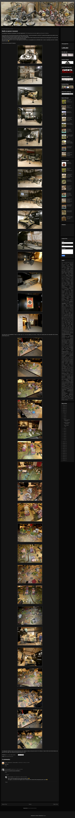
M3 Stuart (68, 324)
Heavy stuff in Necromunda (69, 211)
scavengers (71, 367)
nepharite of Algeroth (68, 343)
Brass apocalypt (64, 276)
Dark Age (68, 290)
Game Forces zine (69, 303)
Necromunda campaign (67, 341)
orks (69, 353)
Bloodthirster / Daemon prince (70, 124)
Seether (69, 370)
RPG (65, 367)
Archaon (63, 265)
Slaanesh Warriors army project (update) (70, 141)
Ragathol (66, 363)
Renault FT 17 (70, 366)
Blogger (44, 815)
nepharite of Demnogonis (67, 344)
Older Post (55, 804)
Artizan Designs (69, 265)
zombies (66, 399)
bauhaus (67, 269)
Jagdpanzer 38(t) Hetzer (68, 315)
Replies (7, 774)
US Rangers (64, 388)
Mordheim (63, 337)
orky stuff (71, 353)
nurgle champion (65, 348)
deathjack (66, 293)
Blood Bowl (70, 273)
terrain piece (70, 378)
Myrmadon (63, 338)
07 (64, 429)
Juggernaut (63, 316)
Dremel (67, 297)
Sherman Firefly (65, 372)
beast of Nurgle (66, 270)
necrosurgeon (70, 342)
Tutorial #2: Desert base (69, 163)
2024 (64, 408)
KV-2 (66, 318)
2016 (64, 450)
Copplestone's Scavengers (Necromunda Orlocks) (69, 119)
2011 (64, 458)
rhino (62, 367)
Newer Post (4, 804)
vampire (67, 388)
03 (64, 436)
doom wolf (67, 295)
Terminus (65, 378)
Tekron (63, 378)
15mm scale (63, 262)
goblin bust (67, 306)
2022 (64, 411)
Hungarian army (65, 313)
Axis (72, 266)
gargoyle (63, 305)
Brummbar (63, 277)
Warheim (71, 392)
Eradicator (64, 299)
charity (72, 285)
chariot (69, 285)
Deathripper (71, 293)
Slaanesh (64, 373)
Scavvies (64, 368)
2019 (64, 445)
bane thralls (64, 267)
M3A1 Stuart (68, 325)
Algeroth (71, 264)
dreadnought (64, 297)
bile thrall (63, 271)
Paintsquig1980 (8, 769)
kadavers (66, 316)
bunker (70, 277)
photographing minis (65, 358)
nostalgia (71, 347)
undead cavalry (64, 381)
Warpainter (64, 394)
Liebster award (70, 319)
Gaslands (67, 305)
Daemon (63, 290)
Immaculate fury (67, 314)
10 (64, 416)
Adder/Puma (71, 263)
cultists (70, 288)
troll (69, 379)
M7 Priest (70, 329)
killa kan (63, 318)
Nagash (71, 338)
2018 (64, 446)
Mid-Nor (71, 332)
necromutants (64, 342)
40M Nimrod (64, 263)
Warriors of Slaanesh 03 (69, 112)
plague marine (67, 359)
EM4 (68, 298)
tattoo (72, 376)
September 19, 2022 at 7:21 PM (23, 762)
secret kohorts (64, 370)
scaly (67, 367)
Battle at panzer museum (67, 420)
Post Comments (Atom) (32, 808)
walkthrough (64, 389)
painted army (67, 354)
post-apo (67, 360)
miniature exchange (67, 335)
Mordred (67, 337)
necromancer (64, 339)
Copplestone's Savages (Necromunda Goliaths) (69, 154)
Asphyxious (64, 266)
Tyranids (63, 380)
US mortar (65, 387)
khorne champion (70, 317)
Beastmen (71, 270)
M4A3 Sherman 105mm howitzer (67, 328)
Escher (68, 299)
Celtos (67, 280)
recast (72, 365)
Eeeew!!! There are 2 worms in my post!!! (70, 217)
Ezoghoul (71, 299)
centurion (71, 280)
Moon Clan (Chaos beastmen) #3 (69, 100)
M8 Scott (68, 330)
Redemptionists (64, 366)
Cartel (69, 279)
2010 (64, 460)
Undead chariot (70, 381)
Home (30, 804)
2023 (64, 410)
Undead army (69, 380)
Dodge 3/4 (64, 295)
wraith (66, 397)
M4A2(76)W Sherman (69, 327)
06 (64, 431)
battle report (7, 756)
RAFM (63, 363)
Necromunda (70, 339)
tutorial (71, 379)
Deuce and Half (67, 294)
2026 (64, 405)
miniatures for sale (65, 336)
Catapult (71, 279)
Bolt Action (11, 756)
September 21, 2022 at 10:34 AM (21, 776)
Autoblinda (68, 266)
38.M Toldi (67, 262)
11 (64, 415)
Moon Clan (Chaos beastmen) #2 (69, 106)
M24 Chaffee (67, 323)
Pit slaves (63, 359)
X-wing (65, 398)
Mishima (71, 336)
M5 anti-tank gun (65, 329)
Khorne (65, 317)
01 (64, 439)
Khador (63, 317)
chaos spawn (67, 284)
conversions (64, 287)
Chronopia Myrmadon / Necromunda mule (69, 131)
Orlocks (63, 354)
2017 (64, 448)
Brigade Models (70, 276)
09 (64, 418)
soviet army (70, 374)
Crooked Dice (64, 288)
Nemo (63, 343)
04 (64, 434)
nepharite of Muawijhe (65, 345)
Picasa (70, 358)
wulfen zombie (70, 397)
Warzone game (65, 395)
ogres (72, 350)
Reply (6, 765)
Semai (72, 370)
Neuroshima (66, 346)
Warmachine (64, 393)
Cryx (67, 288)
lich (67, 319)
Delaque (63, 294)
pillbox (72, 358)
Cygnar (72, 289)
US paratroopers (70, 387)
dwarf (70, 297)
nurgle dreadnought (68, 349)
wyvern (63, 398)
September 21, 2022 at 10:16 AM (17, 769)
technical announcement (67, 377)
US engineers (64, 385)
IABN (69, 313)
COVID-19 (71, 287)
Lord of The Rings (65, 320)
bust (72, 277)
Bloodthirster (64, 275)
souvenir (65, 374)
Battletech (63, 269)
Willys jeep (66, 396)
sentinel (63, 371)
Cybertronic (66, 289)
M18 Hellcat (67, 322)
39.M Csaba (71, 262)
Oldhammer (65, 352)
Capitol (72, 278)
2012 (64, 456)
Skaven (71, 372)
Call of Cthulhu (66, 278)
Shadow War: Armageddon (68, 371)
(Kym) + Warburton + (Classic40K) (11, 762)
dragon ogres (70, 296)
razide (68, 365)
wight (62, 396)
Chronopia (71, 286)
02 (64, 438)
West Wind (71, 395)
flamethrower (67, 300)
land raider (69, 318)
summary (68, 376)
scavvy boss (68, 368)
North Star (66, 347)
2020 (64, 443)
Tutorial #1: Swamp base (69, 181)
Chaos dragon (67, 283)
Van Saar (71, 388)
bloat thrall (64, 273)
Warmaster (71, 393)
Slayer (68, 373)
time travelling (65, 379)
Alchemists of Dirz (65, 264)
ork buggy (66, 353)
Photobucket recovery (69, 357)
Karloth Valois (70, 316)
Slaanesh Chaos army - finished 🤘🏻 (70, 136)
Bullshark (66, 277)
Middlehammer (66, 334)
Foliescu (71, 300)
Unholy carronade (69, 384)
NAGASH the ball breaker (69, 147)
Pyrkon (67, 362)
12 (64, 413)
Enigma (72, 298)
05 (64, 433)
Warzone (71, 394)
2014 (64, 453)
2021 (64, 441)
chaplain (66, 285)
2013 (64, 455)
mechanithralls (66, 331)
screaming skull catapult (68, 369)
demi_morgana (10, 776)
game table (64, 304)
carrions (66, 279)
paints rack (67, 356)
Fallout (63, 300)
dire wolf (71, 294)
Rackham (71, 362)
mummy (71, 337)
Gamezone (71, 304)
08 (64, 428)
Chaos (68, 282)
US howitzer (69, 385)
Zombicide (68, 398)
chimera (63, 286)
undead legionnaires (65, 382)
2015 (64, 451)
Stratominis (64, 376)
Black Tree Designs (69, 272)
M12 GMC (69, 321)
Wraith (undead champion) (67, 423)
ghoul (65, 306)
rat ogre (67, 364)
